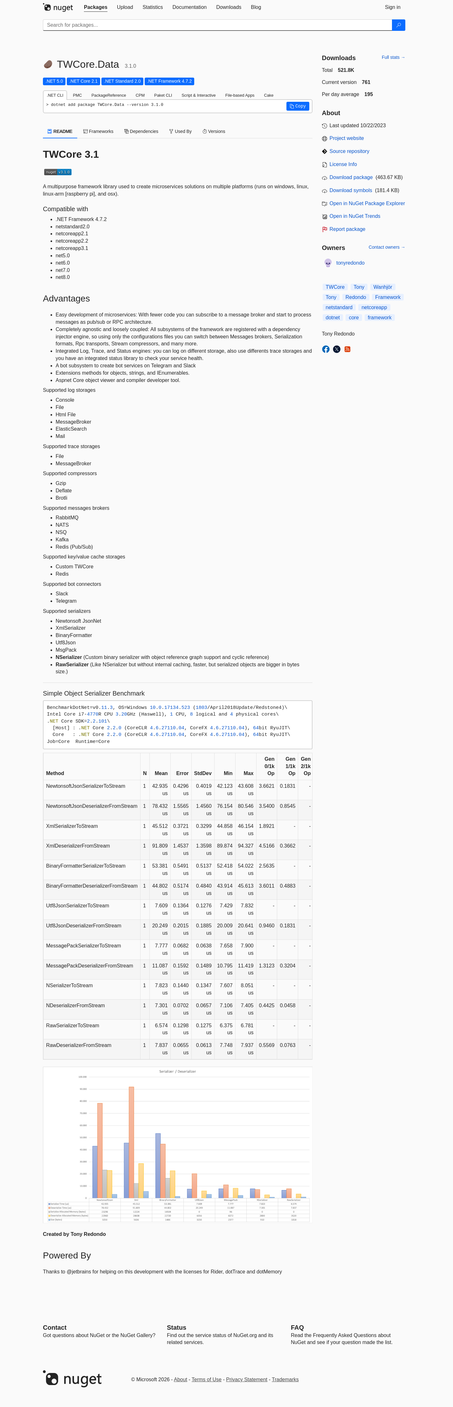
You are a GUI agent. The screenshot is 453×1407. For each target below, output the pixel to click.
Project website (347, 138)
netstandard (339, 307)
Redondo (356, 297)
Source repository (349, 151)
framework (380, 317)
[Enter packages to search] (217, 25)
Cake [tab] (268, 95)
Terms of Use (207, 1379)
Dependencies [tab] (141, 131)
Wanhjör (383, 287)
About (180, 1379)
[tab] (95, 7)
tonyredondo (350, 263)
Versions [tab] (213, 131)
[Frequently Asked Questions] (297, 1327)
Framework (388, 297)
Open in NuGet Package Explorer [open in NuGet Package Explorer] (367, 203)
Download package (351, 177)
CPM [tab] (140, 95)
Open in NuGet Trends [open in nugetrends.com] (355, 216)
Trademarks (285, 1379)
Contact (54, 1327)
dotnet (333, 317)
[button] (297, 106)
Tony (359, 287)
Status (176, 1327)
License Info (343, 164)
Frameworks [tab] (98, 131)
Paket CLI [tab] (163, 95)
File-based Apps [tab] (240, 95)
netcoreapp (374, 307)
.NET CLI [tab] (55, 95)
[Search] (398, 25)
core (354, 317)
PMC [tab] (77, 95)
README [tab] (60, 131)
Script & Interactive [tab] (199, 95)
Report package (348, 229)
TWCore (335, 287)
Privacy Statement (246, 1379)
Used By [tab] (180, 131)
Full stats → (393, 57)
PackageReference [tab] (109, 95)
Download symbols (351, 190)
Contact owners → (387, 247)
